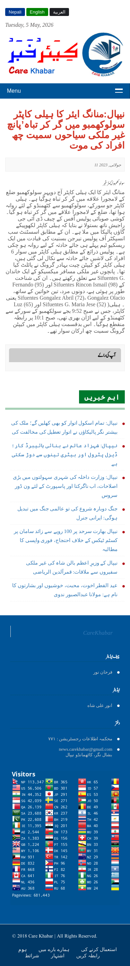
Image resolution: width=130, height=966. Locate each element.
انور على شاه (100, 705)
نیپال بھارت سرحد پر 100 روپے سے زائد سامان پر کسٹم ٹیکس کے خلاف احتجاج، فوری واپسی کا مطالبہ (66, 540)
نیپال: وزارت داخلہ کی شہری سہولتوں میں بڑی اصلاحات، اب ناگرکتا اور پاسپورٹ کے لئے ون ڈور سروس (65, 486)
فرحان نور (102, 672)
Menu (14, 91)
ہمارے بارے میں (54, 949)
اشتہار (58, 955)
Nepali (15, 12)
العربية (59, 12)
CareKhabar (98, 633)
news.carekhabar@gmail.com (85, 749)
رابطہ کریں (88, 955)
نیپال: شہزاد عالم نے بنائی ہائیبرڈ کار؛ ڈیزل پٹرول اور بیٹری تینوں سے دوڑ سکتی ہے (64, 454)
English (37, 12)
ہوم (23, 949)
